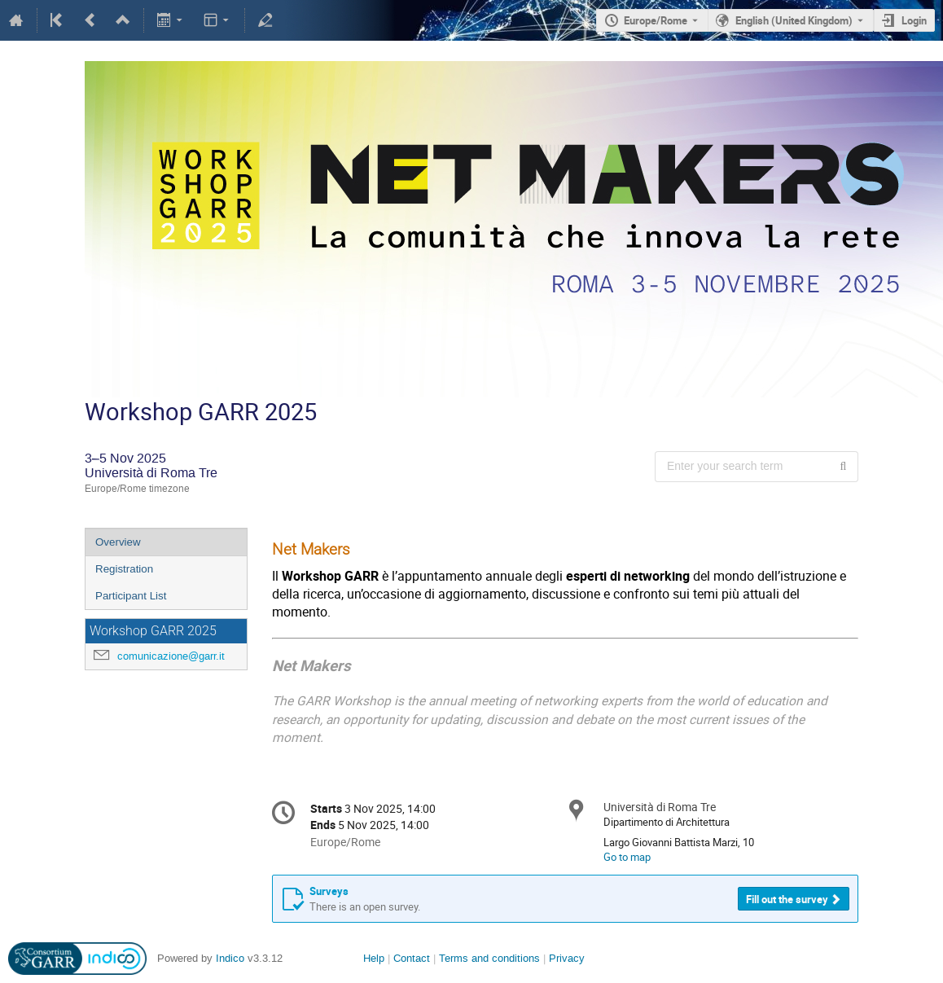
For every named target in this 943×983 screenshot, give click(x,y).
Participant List (130, 596)
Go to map (627, 856)
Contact (411, 958)
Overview (118, 542)
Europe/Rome (655, 20)
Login (914, 20)
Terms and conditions (489, 958)
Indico (230, 958)
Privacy (567, 958)
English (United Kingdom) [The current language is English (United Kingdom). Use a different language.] (794, 20)
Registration (124, 569)
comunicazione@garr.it (171, 656)
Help (373, 958)
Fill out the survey (787, 899)
